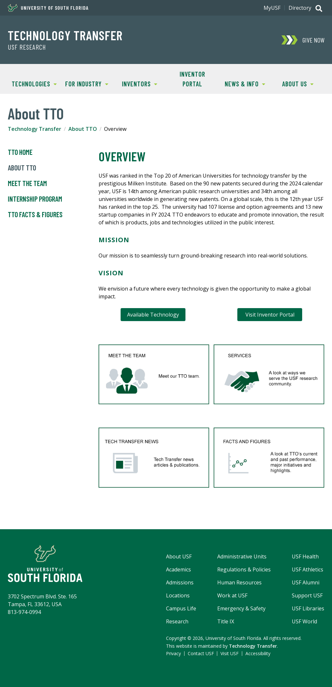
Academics (178, 569)
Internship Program (35, 199)
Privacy (173, 653)
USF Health (305, 556)
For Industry (85, 83)
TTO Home (20, 152)
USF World (304, 621)
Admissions (180, 582)
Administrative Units (242, 556)
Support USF (307, 595)
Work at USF (232, 595)
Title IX (225, 621)
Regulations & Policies (244, 569)
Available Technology (153, 314)
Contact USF (201, 653)
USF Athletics (307, 569)
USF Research (27, 47)
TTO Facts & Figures (35, 215)
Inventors (135, 83)
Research (177, 621)
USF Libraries (308, 608)
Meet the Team (27, 183)
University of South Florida (48, 7)
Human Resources (239, 582)
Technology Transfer (65, 35)
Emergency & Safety (241, 608)
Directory (300, 7)
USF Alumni (305, 582)
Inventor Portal (192, 79)
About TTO (82, 128)
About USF (179, 556)
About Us (292, 83)
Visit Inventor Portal (269, 314)
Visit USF (229, 653)
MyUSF (272, 7)
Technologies (32, 83)
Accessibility (257, 653)
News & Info (242, 83)
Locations (178, 595)
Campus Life (181, 608)
